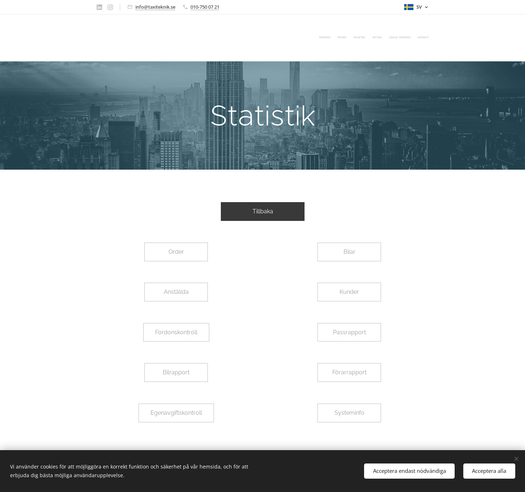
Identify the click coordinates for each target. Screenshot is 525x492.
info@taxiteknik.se (155, 7)
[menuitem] (393, 38)
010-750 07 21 (205, 7)
